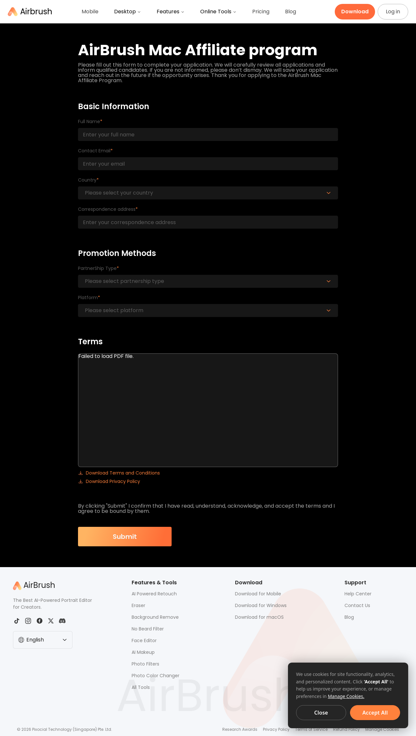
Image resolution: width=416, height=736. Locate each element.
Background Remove (155, 617)
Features (171, 11)
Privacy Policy (276, 729)
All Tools (141, 687)
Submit (125, 536)
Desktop (127, 11)
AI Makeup (143, 652)
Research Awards (239, 729)
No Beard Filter (148, 629)
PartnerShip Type (97, 268)
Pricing (260, 11)
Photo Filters (145, 664)
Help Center (357, 593)
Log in (393, 11)
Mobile (90, 11)
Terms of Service (311, 729)
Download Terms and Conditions (119, 473)
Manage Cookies (382, 729)
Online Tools (218, 11)
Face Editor (144, 640)
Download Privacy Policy (109, 481)
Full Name (89, 121)
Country (87, 180)
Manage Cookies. (346, 696)
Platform (88, 297)
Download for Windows (261, 605)
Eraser (138, 605)
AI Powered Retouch (154, 593)
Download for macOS (259, 617)
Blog (290, 11)
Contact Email (94, 150)
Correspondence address (107, 209)
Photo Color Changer (155, 675)
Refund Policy (346, 729)
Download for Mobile (258, 593)
